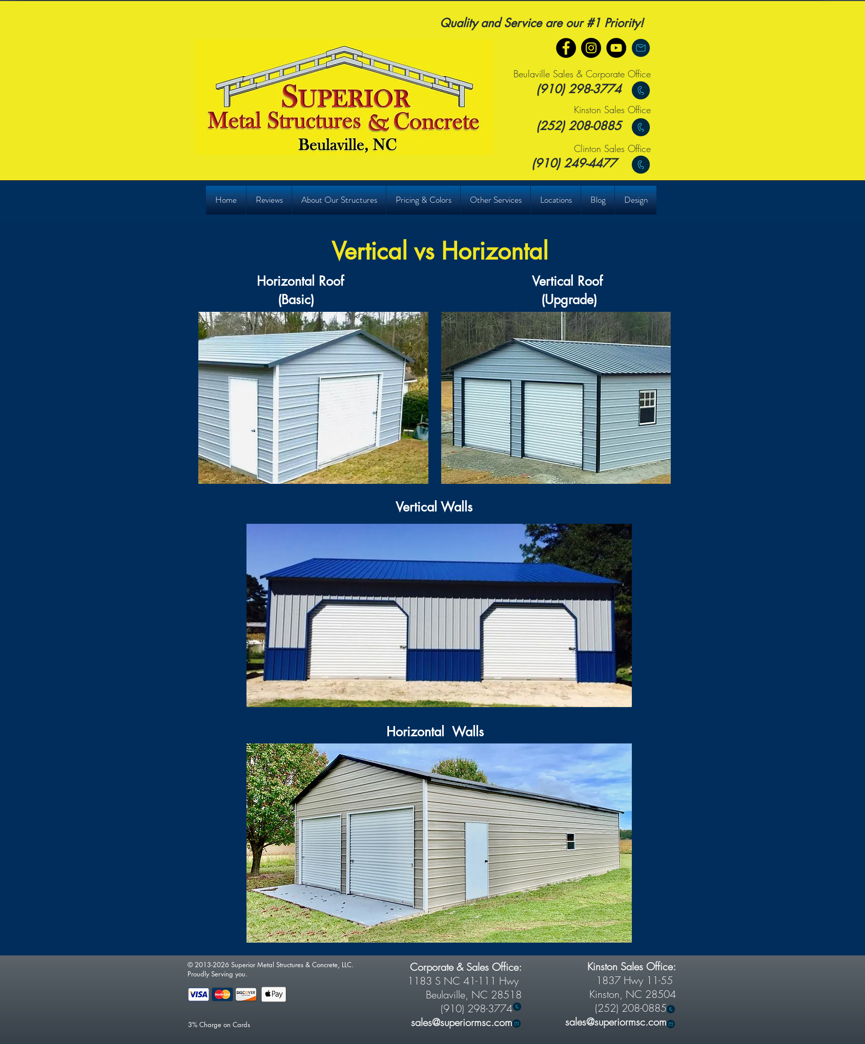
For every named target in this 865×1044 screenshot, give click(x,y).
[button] (269, 200)
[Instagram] (591, 48)
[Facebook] (566, 48)
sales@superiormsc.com (616, 1022)
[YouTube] (616, 48)
